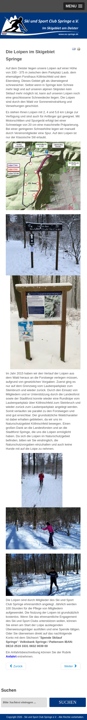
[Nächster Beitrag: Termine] (71, 666)
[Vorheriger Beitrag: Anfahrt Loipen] (16, 666)
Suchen (68, 702)
